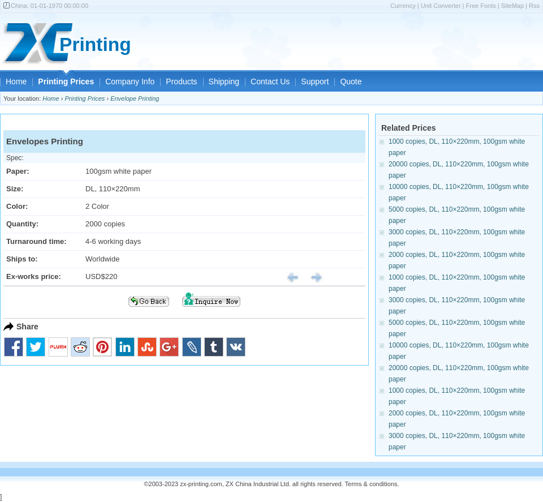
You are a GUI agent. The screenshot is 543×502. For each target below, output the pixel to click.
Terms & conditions (371, 483)
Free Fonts (481, 5)
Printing (95, 44)
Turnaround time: (36, 241)
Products (181, 81)
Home (16, 81)
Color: (17, 206)
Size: (14, 189)
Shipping (224, 81)
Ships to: (22, 259)
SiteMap (512, 5)
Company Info (129, 81)
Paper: (17, 171)
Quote (350, 81)
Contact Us (270, 81)
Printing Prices (66, 81)
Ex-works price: (33, 276)
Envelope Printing (134, 98)
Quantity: (22, 224)
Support (315, 81)
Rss (534, 5)
